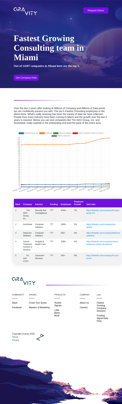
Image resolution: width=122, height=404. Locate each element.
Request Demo (96, 10)
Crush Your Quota (38, 303)
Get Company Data (26, 77)
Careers (84, 307)
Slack (14, 303)
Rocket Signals (58, 304)
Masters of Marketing (39, 307)
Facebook (17, 307)
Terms (15, 337)
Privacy (15, 340)
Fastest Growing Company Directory (101, 307)
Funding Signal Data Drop (102, 318)
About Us (84, 303)
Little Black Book (57, 313)
